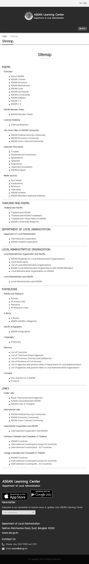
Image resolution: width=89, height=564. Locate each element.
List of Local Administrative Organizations (30, 265)
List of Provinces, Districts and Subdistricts (30, 358)
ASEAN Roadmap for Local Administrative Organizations (37, 258)
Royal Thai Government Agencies (26, 397)
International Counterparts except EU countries (33, 444)
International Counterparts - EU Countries (30, 447)
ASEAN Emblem (17, 97)
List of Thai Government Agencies (26, 355)
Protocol (14, 381)
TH (80, 3)
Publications (16, 183)
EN (85, 3)
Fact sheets (15, 180)
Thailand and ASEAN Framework (25, 215)
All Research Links (18, 307)
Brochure (14, 186)
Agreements (16, 157)
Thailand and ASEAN (20, 212)
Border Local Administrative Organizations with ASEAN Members (41, 268)
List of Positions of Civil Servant (25, 361)
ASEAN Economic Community (24, 138)
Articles (13, 298)
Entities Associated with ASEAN (25, 400)
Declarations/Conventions (22, 154)
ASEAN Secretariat (19, 91)
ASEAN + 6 (15, 104)
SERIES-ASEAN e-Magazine (23, 321)
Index (4, 36)
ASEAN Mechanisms (19, 85)
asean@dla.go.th (19, 549)
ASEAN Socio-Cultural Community (26, 141)
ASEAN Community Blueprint (24, 221)
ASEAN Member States (21, 114)
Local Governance (18, 261)
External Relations (18, 124)
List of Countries (18, 352)
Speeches (14, 160)
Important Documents (20, 166)
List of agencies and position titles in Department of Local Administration (45, 364)
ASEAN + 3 (15, 100)
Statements (15, 163)
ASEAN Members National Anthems (27, 195)
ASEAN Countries (18, 441)
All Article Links (17, 301)
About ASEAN (16, 76)
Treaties (14, 151)
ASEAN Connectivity (19, 94)
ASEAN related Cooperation (23, 241)
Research (14, 304)
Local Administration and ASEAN (25, 281)
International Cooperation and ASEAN (28, 430)
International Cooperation (22, 238)
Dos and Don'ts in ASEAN (22, 378)
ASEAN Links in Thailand (21, 403)
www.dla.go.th (10, 533)
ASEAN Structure (18, 82)
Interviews (15, 189)
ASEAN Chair (16, 88)
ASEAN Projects (17, 170)
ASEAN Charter (17, 79)
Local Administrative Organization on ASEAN (31, 271)
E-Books (14, 318)
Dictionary (15, 341)
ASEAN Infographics (19, 331)
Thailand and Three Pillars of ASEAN (27, 218)
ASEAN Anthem (17, 192)
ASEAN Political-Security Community (27, 135)
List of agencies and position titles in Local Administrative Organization (44, 367)
